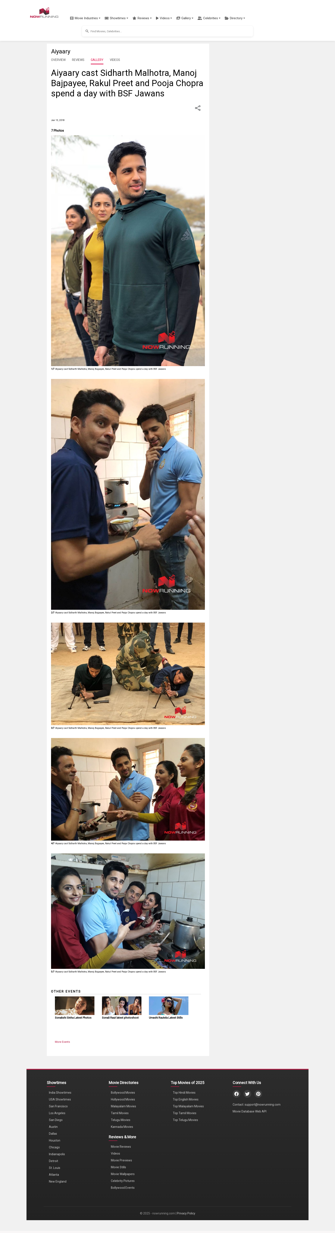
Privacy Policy (186, 1213)
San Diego (56, 1120)
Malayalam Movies (123, 1106)
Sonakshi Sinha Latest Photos (73, 1017)
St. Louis (54, 1168)
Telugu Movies (120, 1120)
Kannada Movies (122, 1126)
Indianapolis (57, 1154)
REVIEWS (78, 60)
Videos (115, 1153)
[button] (85, 18)
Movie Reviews (121, 1146)
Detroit (53, 1161)
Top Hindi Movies (184, 1092)
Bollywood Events (123, 1187)
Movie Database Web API (249, 1111)
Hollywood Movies (123, 1099)
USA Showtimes (60, 1099)
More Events (62, 1041)
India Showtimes (60, 1092)
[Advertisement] (248, 74)
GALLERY (97, 60)
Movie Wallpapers (123, 1174)
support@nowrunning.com (263, 1104)
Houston (54, 1140)
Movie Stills (118, 1167)
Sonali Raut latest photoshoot (120, 1017)
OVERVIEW (58, 60)
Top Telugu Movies (185, 1120)
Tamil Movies (120, 1113)
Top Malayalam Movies (188, 1106)
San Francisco (58, 1106)
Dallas (53, 1133)
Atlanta (54, 1174)
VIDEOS (115, 60)
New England (57, 1181)
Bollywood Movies (123, 1092)
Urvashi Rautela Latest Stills (166, 1017)
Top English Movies (185, 1099)
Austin (53, 1126)
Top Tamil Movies (184, 1113)
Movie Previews (121, 1160)
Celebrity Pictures (123, 1181)
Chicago (54, 1147)
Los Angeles (57, 1113)
